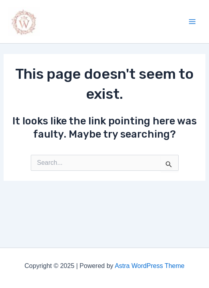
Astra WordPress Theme (150, 265)
